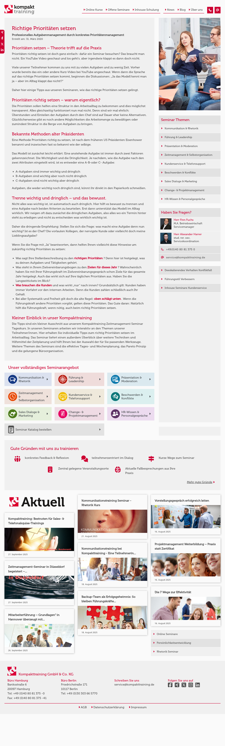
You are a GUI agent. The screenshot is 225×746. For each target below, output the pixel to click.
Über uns (196, 9)
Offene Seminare (118, 9)
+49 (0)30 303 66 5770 (82, 693)
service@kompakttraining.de (134, 684)
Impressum (138, 707)
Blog (181, 9)
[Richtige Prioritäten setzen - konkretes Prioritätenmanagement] (210, 10)
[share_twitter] (2, 45)
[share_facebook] (2, 39)
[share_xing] (2, 33)
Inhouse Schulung (146, 9)
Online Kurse (93, 9)
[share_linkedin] (2, 51)
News (169, 9)
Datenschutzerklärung (107, 707)
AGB (83, 707)
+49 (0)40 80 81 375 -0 (29, 693)
